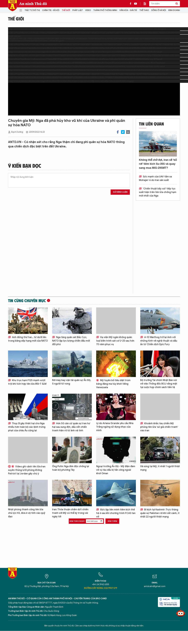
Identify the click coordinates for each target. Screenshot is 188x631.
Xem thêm (112, 521)
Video (88, 10)
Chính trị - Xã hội (50, 10)
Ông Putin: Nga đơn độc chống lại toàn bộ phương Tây (70, 468)
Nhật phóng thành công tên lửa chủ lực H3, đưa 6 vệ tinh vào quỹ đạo (26, 513)
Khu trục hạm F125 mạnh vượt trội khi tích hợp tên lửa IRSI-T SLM (27, 382)
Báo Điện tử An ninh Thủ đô (12, 5)
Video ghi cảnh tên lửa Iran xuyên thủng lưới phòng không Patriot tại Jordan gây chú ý (26, 470)
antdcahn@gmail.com (154, 586)
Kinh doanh (174, 10)
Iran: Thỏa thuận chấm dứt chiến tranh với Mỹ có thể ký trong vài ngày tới (70, 513)
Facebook (118, 132)
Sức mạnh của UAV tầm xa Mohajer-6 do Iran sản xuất (155, 178)
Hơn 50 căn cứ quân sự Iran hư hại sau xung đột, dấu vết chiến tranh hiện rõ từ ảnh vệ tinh (71, 427)
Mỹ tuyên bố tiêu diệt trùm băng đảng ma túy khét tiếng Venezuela (113, 384)
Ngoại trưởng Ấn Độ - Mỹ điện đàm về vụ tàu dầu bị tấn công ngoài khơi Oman (115, 470)
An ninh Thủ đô (33, 3)
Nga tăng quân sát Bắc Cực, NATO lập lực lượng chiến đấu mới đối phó (71, 341)
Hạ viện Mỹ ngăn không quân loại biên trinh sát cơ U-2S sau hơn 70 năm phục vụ (115, 341)
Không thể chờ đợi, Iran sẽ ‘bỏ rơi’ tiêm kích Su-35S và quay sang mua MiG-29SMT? (158, 163)
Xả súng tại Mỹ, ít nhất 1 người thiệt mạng (160, 468)
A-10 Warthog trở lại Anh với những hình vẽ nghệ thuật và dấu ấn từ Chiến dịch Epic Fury (158, 341)
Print (128, 132)
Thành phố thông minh (105, 10)
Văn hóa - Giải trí (128, 10)
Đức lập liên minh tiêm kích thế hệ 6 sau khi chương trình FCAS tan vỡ (115, 513)
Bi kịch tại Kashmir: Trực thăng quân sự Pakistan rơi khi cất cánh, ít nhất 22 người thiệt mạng (159, 513)
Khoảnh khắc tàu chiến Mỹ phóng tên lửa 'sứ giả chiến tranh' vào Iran (159, 427)
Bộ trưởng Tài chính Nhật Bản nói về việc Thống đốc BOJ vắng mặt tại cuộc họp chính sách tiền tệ (158, 384)
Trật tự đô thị (32, 10)
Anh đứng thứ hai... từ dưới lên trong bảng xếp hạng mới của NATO (28, 339)
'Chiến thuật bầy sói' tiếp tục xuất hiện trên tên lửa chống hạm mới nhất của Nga (157, 192)
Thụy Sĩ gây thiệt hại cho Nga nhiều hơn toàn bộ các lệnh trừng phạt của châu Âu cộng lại (26, 427)
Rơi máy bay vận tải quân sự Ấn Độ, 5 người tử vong (71, 382)
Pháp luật (77, 10)
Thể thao (144, 10)
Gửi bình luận (120, 192)
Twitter (123, 132)
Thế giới (66, 10)
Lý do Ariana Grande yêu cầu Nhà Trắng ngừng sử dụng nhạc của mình (114, 427)
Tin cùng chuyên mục (27, 300)
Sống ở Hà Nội (158, 10)
